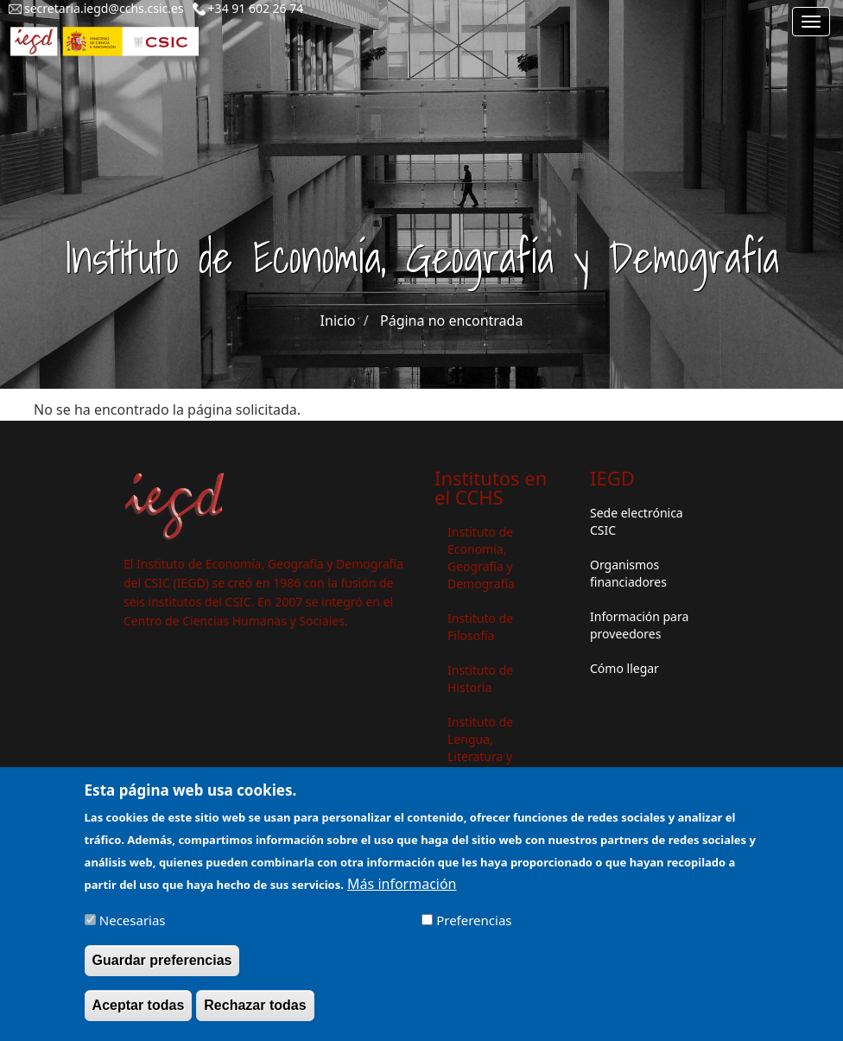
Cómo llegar (624, 668)
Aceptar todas (138, 1014)
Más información (401, 893)
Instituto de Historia (480, 678)
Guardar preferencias (162, 969)
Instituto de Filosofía (480, 627)
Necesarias (132, 929)
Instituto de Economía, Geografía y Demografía (481, 558)
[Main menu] (811, 21)
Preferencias (473, 929)
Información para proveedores (639, 625)
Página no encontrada (451, 320)
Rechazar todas (255, 1014)
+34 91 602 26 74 (256, 8)
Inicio (338, 320)
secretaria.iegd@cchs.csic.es (104, 8)
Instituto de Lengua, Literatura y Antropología (484, 748)
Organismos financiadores (628, 573)
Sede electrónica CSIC (636, 521)
